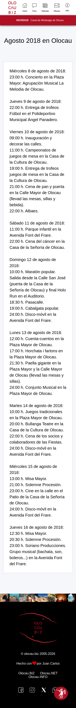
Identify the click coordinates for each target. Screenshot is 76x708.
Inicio (24, 7)
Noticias (45, 7)
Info (67, 7)
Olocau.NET (49, 673)
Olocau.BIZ (26, 673)
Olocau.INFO (38, 677)
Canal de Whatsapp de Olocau (40, 20)
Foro (34, 7)
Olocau (57, 7)
